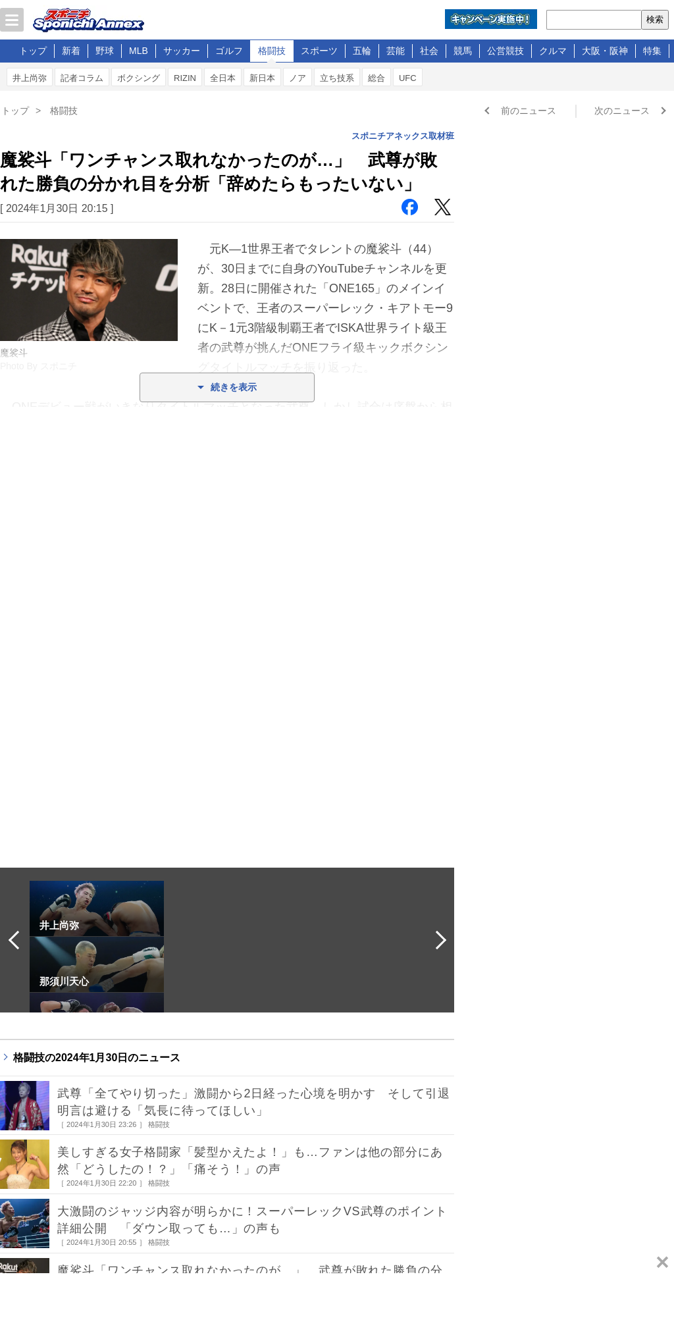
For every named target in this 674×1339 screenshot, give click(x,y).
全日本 (223, 78)
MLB (138, 50)
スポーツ (319, 50)
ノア (297, 78)
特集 (652, 50)
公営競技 (505, 50)
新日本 (262, 78)
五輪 (362, 50)
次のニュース (622, 110)
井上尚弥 (30, 78)
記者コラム (82, 78)
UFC (408, 78)
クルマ (553, 50)
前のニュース (528, 110)
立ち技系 (337, 78)
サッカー (181, 50)
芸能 (395, 50)
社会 (429, 50)
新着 (71, 50)
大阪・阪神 (605, 50)
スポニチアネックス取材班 (402, 136)
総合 (376, 78)
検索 (654, 19)
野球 (104, 50)
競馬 (463, 50)
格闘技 (272, 50)
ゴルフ (229, 50)
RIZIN (185, 78)
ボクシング (138, 78)
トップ (33, 50)
